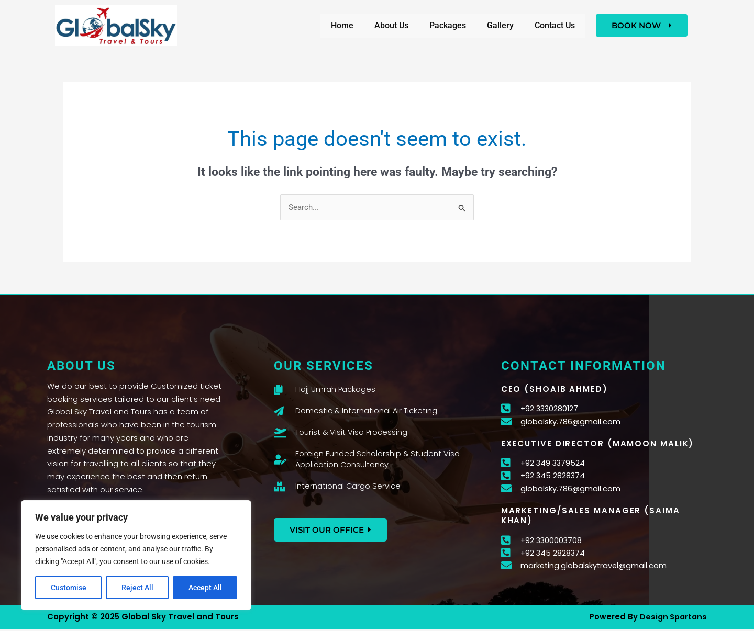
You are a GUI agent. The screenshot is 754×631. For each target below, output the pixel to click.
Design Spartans (672, 619)
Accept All (205, 587)
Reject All (137, 587)
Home (342, 25)
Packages (447, 25)
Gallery (500, 25)
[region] (136, 555)
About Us (391, 25)
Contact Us (555, 25)
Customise (68, 587)
